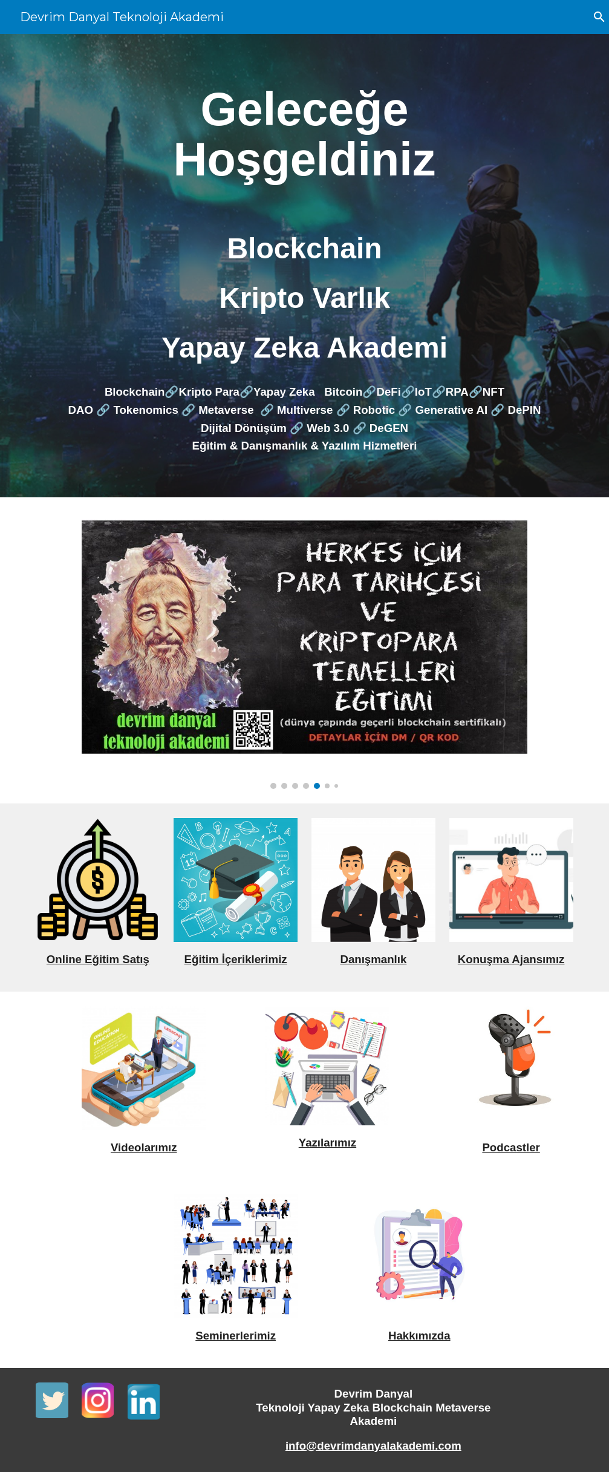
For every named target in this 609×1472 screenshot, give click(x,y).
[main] (304, 134)
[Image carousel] (304, 650)
